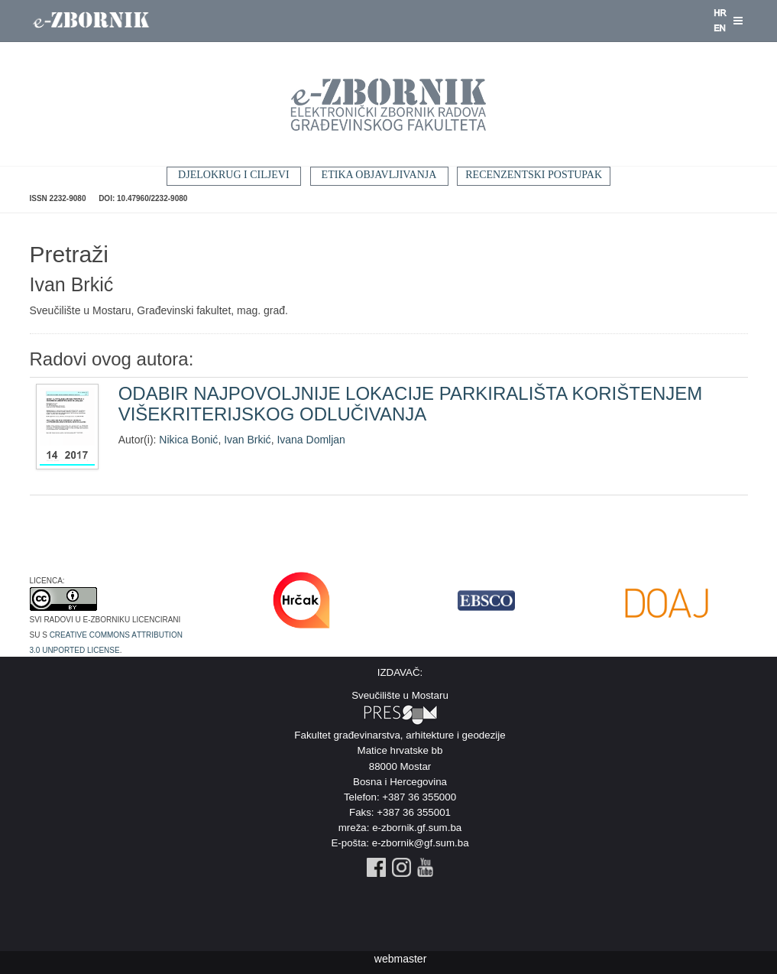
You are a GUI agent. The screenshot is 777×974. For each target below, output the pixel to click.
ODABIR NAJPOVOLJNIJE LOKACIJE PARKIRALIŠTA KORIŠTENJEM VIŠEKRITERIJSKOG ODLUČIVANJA (410, 403)
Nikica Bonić (188, 439)
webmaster (400, 959)
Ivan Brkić (247, 439)
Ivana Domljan (311, 439)
